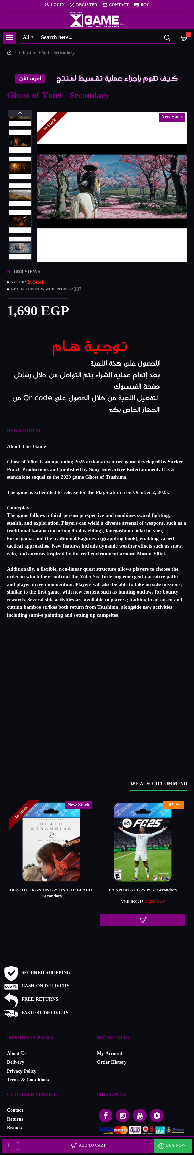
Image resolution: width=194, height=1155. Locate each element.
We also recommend (158, 784)
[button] (20, 258)
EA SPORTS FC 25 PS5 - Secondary (143, 890)
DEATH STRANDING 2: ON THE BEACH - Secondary (51, 893)
